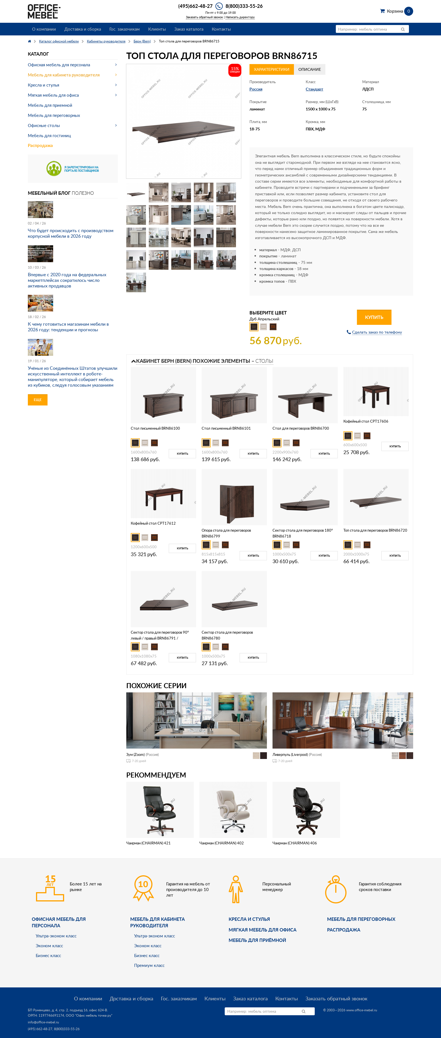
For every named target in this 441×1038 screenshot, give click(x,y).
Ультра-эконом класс (56, 936)
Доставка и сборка (82, 29)
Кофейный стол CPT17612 (153, 523)
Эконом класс (49, 945)
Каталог (38, 54)
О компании (44, 29)
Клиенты (157, 29)
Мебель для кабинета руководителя (64, 75)
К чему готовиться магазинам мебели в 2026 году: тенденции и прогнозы (68, 327)
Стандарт (314, 89)
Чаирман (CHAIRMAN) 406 (295, 843)
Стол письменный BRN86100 (155, 428)
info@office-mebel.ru (43, 1022)
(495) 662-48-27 (40, 1028)
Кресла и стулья (43, 85)
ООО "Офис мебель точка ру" (89, 1015)
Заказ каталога (188, 29)
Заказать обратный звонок (204, 17)
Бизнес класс (48, 955)
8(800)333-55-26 (244, 6)
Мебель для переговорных (54, 115)
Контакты (221, 29)
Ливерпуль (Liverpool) (290, 754)
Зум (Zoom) (135, 754)
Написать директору (240, 17)
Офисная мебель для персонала (59, 64)
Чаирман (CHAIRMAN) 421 (148, 843)
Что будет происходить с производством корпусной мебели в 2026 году (70, 233)
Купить (374, 317)
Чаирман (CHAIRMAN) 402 (221, 843)
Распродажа (40, 145)
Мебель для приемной (50, 105)
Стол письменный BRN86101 (226, 428)
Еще (38, 399)
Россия (255, 89)
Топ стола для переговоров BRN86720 (375, 530)
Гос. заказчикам (124, 29)
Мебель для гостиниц (49, 135)
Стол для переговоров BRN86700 (301, 428)
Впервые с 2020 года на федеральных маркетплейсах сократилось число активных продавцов (67, 280)
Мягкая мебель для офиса (53, 95)
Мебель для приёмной (257, 940)
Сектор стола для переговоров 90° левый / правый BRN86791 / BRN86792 (160, 638)
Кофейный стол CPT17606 (365, 421)
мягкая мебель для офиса (262, 929)
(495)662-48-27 (195, 6)
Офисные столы (44, 125)
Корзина (400, 11)
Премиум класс (149, 965)
